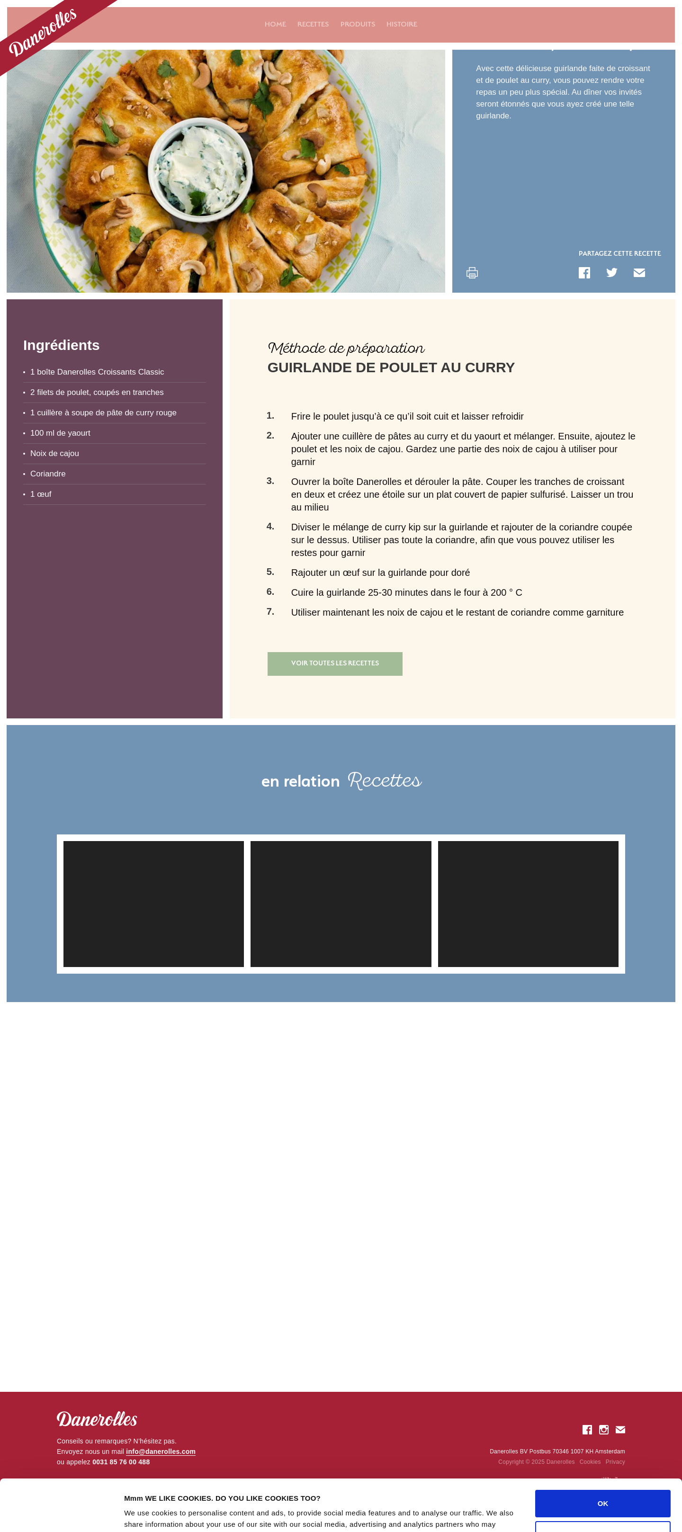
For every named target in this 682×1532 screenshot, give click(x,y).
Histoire (401, 24)
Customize (603, 1486)
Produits (358, 24)
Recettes (313, 24)
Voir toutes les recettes (335, 664)
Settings (138, 1513)
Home (275, 24)
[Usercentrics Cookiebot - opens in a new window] (61, 1513)
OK (603, 1455)
